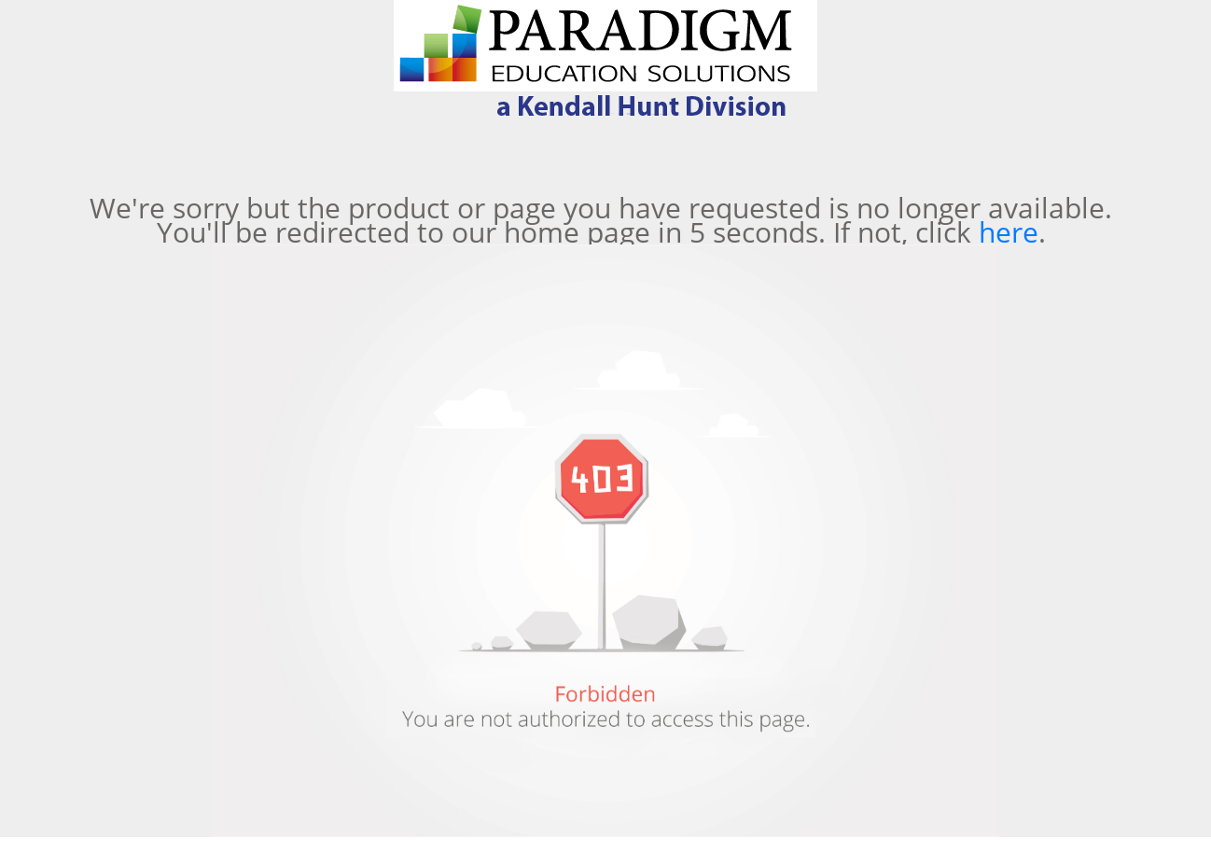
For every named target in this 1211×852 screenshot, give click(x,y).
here (1008, 232)
